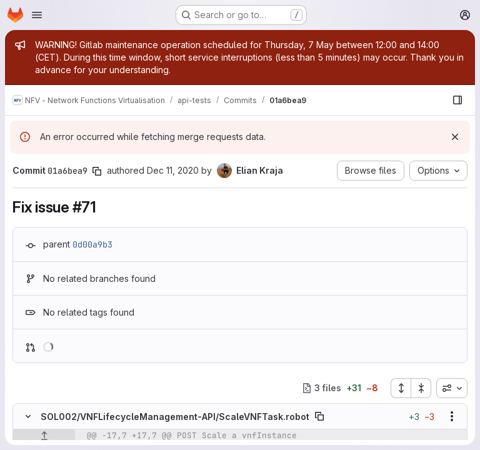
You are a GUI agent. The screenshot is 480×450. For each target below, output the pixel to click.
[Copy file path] (319, 416)
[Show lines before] (44, 435)
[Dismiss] (455, 136)
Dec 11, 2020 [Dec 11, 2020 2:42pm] (173, 170)
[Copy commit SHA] (96, 171)
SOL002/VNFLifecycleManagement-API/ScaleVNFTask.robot (175, 416)
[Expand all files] (401, 388)
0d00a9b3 (92, 244)
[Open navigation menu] (37, 15)
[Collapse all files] (421, 388)
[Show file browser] (458, 100)
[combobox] (452, 388)
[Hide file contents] (28, 416)
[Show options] (451, 416)
